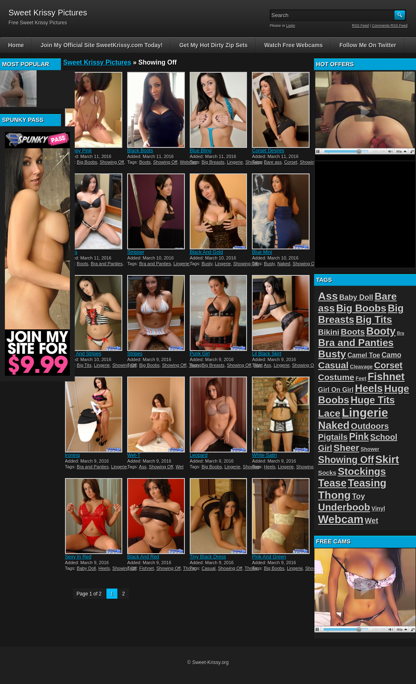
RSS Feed (360, 26)
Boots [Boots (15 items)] (353, 331)
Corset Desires (268, 151)
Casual (208, 568)
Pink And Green (269, 557)
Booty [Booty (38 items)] (381, 331)
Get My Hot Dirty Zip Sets (213, 45)
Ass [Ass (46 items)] (328, 296)
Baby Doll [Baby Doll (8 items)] (356, 297)
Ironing (72, 455)
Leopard (199, 455)
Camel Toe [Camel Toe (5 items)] (363, 355)
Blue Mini (262, 252)
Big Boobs (87, 162)
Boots (145, 162)
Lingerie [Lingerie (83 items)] (365, 412)
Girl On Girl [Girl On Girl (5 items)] (335, 389)
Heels (269, 466)
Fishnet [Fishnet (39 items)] (386, 376)
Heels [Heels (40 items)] (369, 388)
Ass (267, 365)
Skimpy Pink (78, 151)
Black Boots (140, 151)
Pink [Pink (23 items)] (359, 436)
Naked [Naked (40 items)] (333, 425)
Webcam (188, 162)
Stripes (134, 354)
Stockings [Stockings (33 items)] (362, 471)
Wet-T (133, 455)
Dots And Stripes (83, 354)
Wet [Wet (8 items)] (371, 521)
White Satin (264, 455)
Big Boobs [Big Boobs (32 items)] (361, 308)
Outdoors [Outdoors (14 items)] (370, 426)
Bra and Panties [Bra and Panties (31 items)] (356, 342)
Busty (207, 263)
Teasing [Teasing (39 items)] (367, 483)
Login (290, 26)
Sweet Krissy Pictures (97, 62)
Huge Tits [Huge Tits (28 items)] (373, 399)
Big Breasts (213, 162)
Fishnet (146, 568)
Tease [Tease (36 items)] (332, 483)
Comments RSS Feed (389, 26)
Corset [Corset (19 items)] (388, 365)
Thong (251, 568)
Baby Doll (86, 568)
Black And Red (143, 557)
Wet (179, 466)
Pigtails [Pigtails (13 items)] (333, 437)
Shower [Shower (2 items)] (370, 449)
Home (16, 45)
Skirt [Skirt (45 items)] (387, 459)
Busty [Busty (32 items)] (332, 353)
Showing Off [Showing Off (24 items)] (346, 460)
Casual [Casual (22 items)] (333, 365)
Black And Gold (206, 252)
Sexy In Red (78, 557)
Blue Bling (201, 151)
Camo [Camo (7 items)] (391, 355)
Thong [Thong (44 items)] (334, 495)
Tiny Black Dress (208, 557)
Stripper (135, 252)
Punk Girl (200, 354)
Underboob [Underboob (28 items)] (344, 507)
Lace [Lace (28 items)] (329, 413)
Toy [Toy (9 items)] (358, 496)
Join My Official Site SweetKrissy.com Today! (102, 45)
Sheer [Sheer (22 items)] (347, 447)
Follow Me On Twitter (367, 45)
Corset (290, 162)
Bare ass (273, 162)
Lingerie (235, 162)
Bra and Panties (106, 263)
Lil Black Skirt (266, 354)
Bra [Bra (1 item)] (400, 333)
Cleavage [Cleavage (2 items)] (361, 367)
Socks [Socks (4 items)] (327, 472)
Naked (283, 263)
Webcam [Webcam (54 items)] (341, 519)
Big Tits (84, 365)
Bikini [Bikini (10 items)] (328, 332)
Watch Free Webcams (293, 45)
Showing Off (112, 162)
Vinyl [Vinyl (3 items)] (378, 508)
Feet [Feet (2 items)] (360, 378)
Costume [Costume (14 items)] (336, 377)
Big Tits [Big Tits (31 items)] (373, 319)
